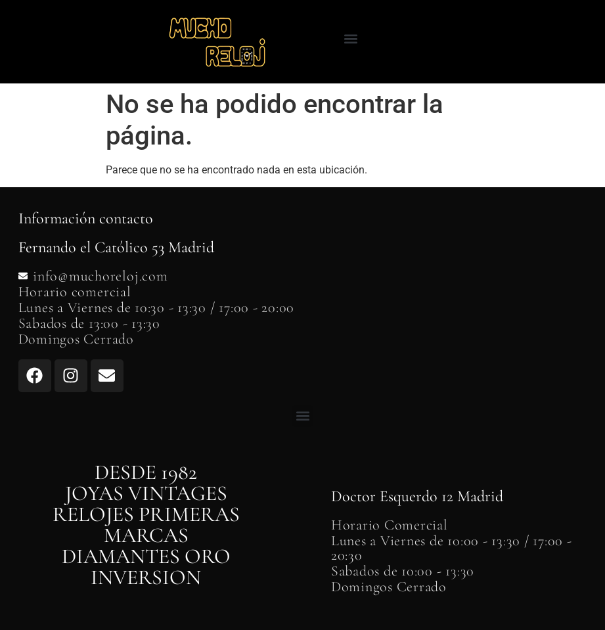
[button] (350, 38)
